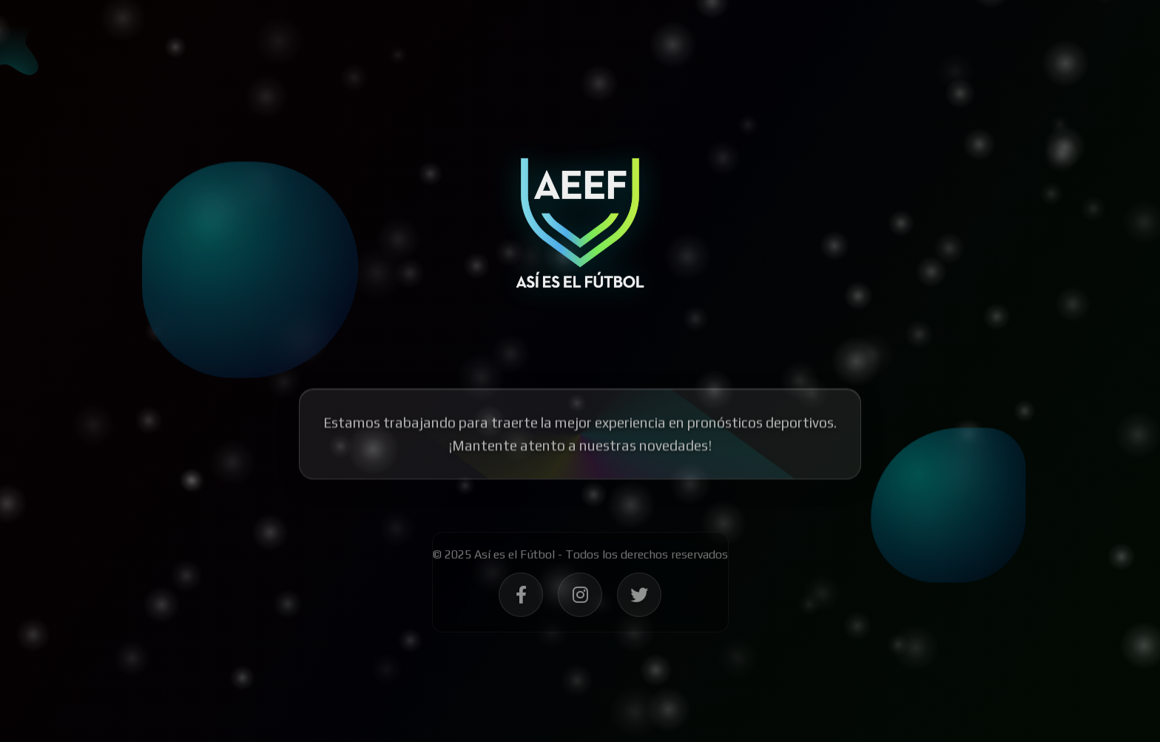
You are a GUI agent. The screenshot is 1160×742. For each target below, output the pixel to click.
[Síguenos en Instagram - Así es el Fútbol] (580, 600)
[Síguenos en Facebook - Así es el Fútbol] (521, 600)
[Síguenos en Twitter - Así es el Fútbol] (639, 600)
